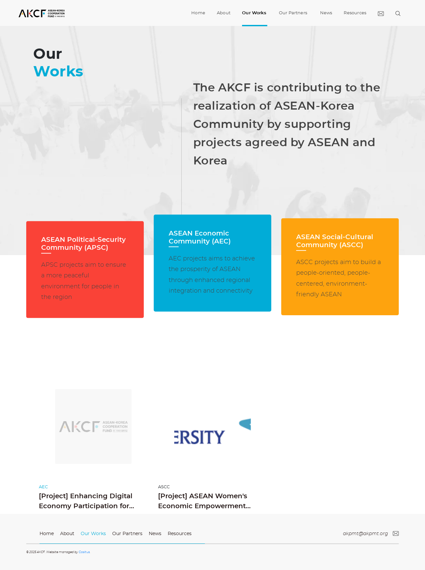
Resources (355, 13)
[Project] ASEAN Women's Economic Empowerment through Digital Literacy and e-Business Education (211, 502)
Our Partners (293, 13)
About (223, 13)
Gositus (84, 552)
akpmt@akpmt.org (371, 533)
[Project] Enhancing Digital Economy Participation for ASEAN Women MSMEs (85, 502)
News (326, 13)
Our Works (254, 13)
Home (198, 7)
